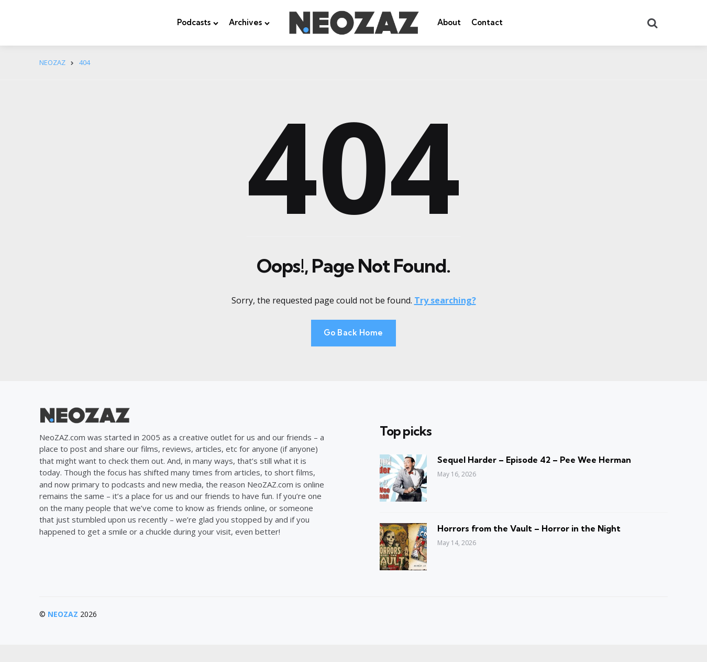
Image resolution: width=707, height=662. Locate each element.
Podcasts (194, 22)
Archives (245, 22)
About (449, 22)
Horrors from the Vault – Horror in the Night (529, 528)
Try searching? (445, 300)
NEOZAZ (63, 614)
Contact (487, 22)
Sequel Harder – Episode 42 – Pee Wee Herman (534, 459)
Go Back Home (353, 333)
